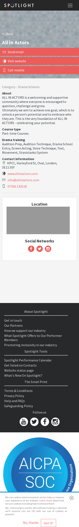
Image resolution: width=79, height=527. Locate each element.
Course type (11, 129)
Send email (13, 52)
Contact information (18, 159)
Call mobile (13, 70)
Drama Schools (29, 87)
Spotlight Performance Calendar (28, 360)
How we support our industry (25, 330)
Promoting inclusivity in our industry (30, 345)
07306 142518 (17, 186)
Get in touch (13, 320)
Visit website (14, 61)
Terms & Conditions (18, 391)
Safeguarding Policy (18, 406)
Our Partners (13, 325)
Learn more (45, 500)
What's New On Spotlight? (23, 375)
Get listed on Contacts (20, 365)
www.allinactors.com (23, 174)
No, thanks (31, 522)
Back (7, 34)
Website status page (19, 370)
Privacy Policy (14, 396)
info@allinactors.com (23, 180)
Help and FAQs (14, 401)
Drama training (13, 140)
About (6, 93)
